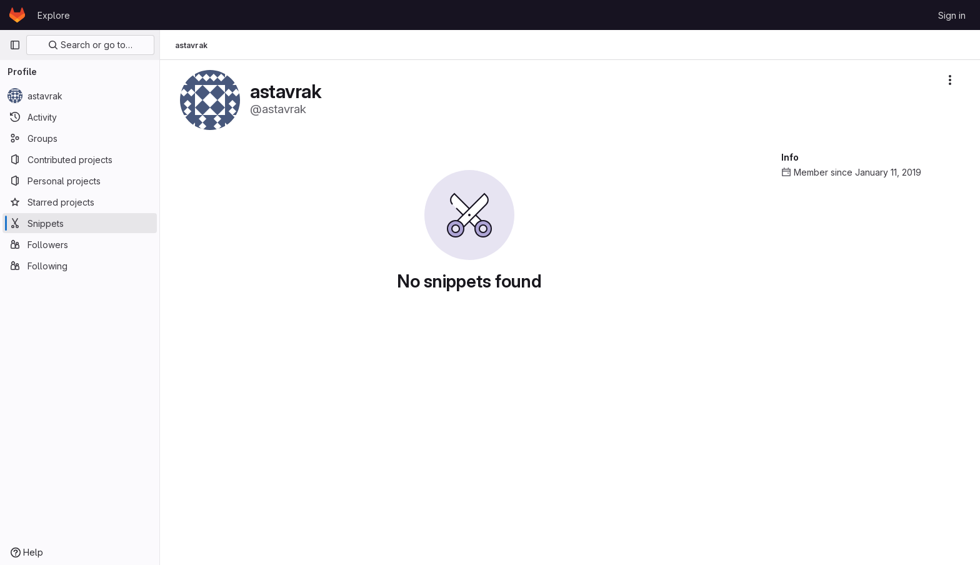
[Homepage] (17, 15)
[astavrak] (79, 96)
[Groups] (79, 138)
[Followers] (79, 244)
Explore (54, 15)
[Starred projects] (79, 202)
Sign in (952, 15)
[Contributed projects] (79, 159)
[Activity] (79, 117)
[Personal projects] (79, 181)
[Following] (79, 266)
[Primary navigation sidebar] (15, 45)
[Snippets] (79, 223)
